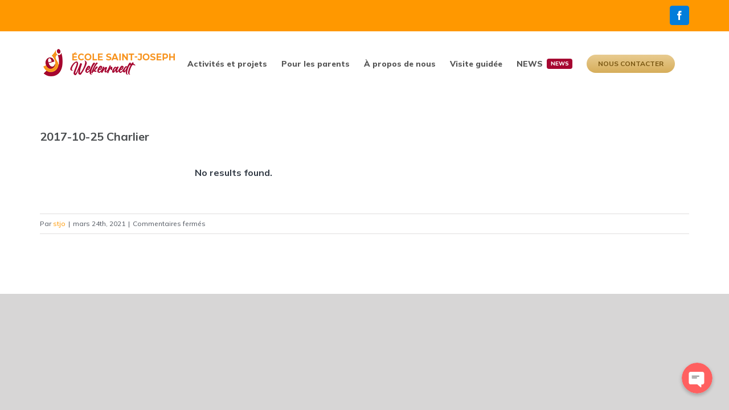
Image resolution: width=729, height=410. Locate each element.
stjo (59, 223)
